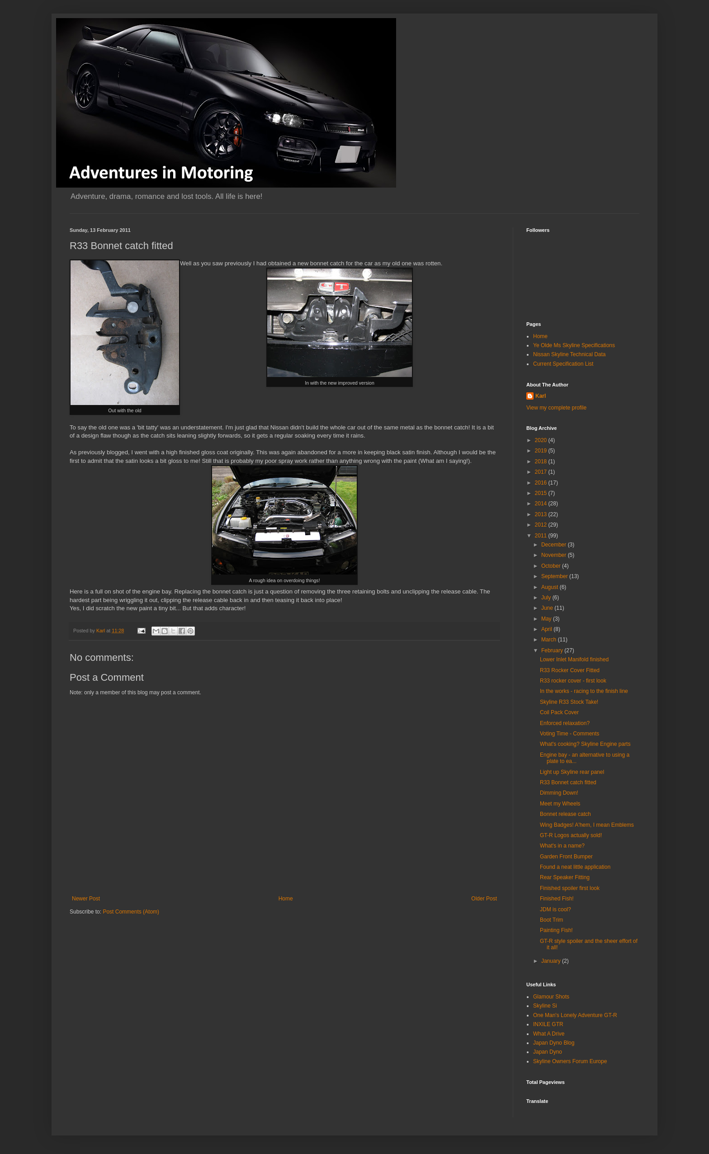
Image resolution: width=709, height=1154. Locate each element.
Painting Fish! (556, 930)
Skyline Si (545, 1006)
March (549, 639)
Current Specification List (563, 364)
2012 (541, 525)
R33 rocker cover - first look (573, 681)
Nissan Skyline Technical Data (569, 354)
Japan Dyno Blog (553, 1043)
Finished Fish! (557, 898)
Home (286, 898)
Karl (540, 396)
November (554, 555)
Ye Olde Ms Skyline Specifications (574, 345)
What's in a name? (562, 846)
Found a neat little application (575, 867)
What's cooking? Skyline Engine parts (585, 744)
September (555, 576)
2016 (541, 483)
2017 (541, 472)
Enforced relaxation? (565, 723)
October (551, 566)
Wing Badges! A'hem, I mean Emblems (587, 825)
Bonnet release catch (565, 814)
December (554, 545)
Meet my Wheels (560, 804)
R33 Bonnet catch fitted (568, 782)
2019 (541, 450)
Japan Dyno (547, 1052)
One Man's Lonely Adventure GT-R (575, 1015)
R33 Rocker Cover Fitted (570, 670)
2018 (541, 461)
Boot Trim (551, 920)
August (550, 587)
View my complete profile (556, 408)
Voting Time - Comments (569, 733)
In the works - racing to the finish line (584, 691)
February (552, 650)
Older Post (484, 898)
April (547, 629)
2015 (541, 493)
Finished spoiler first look (570, 888)
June (547, 608)
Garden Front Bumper (566, 856)
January (551, 961)
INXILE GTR (548, 1024)
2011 (541, 535)
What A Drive (548, 1034)
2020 (541, 440)
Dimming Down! (559, 793)
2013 (541, 514)
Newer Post (86, 898)
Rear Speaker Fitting (565, 877)
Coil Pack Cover (559, 712)
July (547, 597)
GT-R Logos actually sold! (571, 835)
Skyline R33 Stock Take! (569, 702)
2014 (541, 503)
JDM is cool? (555, 909)
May (547, 619)
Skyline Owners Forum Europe (570, 1061)
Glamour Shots (551, 997)
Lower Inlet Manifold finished (574, 659)
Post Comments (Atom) (131, 912)
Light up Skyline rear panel (572, 772)
